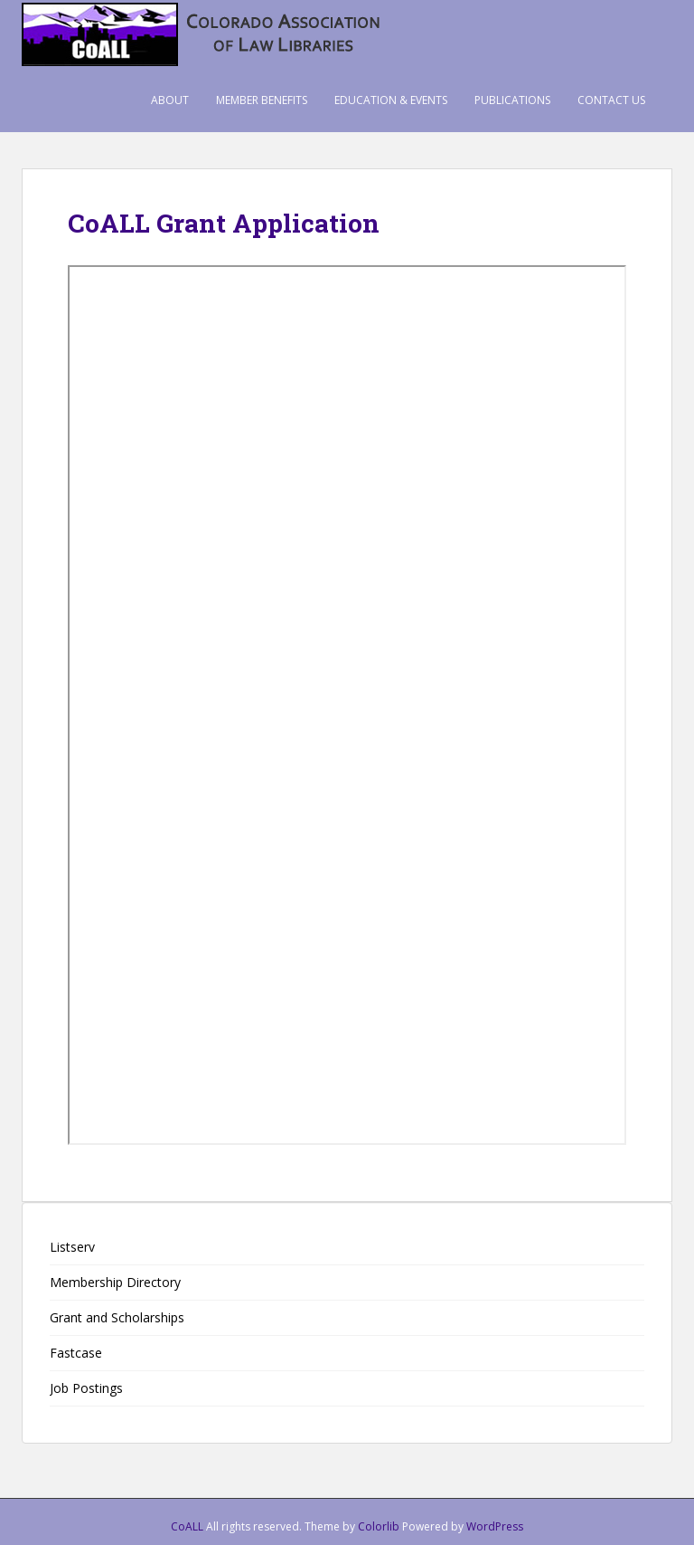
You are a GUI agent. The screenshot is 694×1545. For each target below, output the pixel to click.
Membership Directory (115, 1282)
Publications (512, 100)
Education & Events (390, 100)
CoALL (187, 1526)
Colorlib (378, 1526)
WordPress (494, 1526)
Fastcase (76, 1352)
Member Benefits (261, 100)
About (170, 100)
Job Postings (86, 1388)
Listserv (72, 1246)
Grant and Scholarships (117, 1317)
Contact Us (611, 100)
